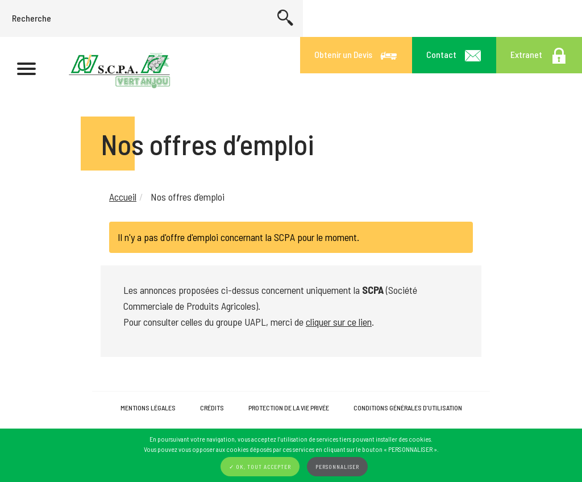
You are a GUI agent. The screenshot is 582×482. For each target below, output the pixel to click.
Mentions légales (148, 408)
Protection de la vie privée (288, 408)
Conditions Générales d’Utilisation (408, 408)
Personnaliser (337, 466)
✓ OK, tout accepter (260, 466)
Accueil (122, 196)
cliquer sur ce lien (339, 321)
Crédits (212, 408)
